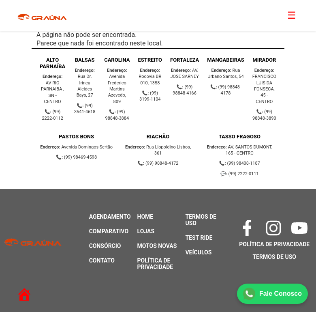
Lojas (145, 231)
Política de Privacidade (155, 263)
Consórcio (105, 246)
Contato (102, 260)
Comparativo (108, 231)
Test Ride (198, 238)
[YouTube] (300, 228)
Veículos (198, 252)
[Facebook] (248, 228)
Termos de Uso (274, 257)
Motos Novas (157, 246)
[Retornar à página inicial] (20, 291)
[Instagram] (274, 228)
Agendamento (110, 216)
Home (145, 216)
